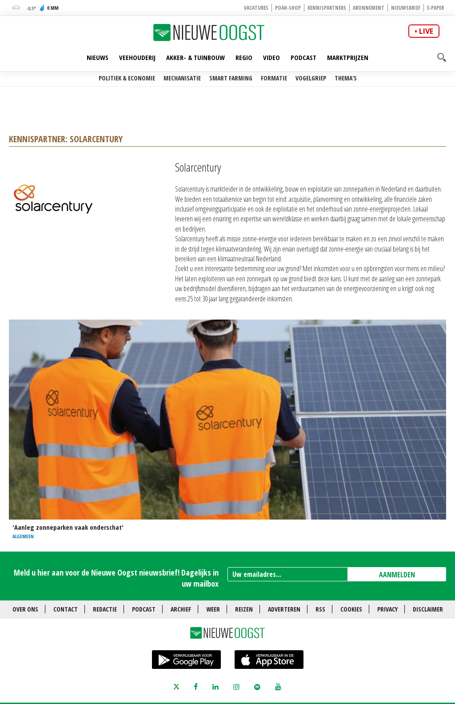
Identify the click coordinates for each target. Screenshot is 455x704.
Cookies (351, 609)
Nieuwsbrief (405, 8)
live (426, 31)
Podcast (303, 57)
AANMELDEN (397, 575)
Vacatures (256, 8)
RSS (320, 609)
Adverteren (284, 609)
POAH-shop (288, 8)
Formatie (274, 78)
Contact (65, 609)
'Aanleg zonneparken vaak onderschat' (68, 527)
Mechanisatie (182, 78)
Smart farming (230, 78)
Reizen (244, 609)
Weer (213, 609)
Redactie (105, 609)
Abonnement (368, 8)
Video (271, 57)
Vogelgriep (310, 78)
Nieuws (97, 57)
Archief (181, 609)
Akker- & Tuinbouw (195, 57)
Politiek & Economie (127, 78)
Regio (243, 57)
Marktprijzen (347, 57)
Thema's (346, 78)
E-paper (435, 8)
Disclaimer (428, 609)
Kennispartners (326, 8)
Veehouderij (137, 57)
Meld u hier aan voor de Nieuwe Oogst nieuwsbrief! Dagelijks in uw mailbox (116, 578)
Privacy (387, 609)
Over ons (25, 609)
